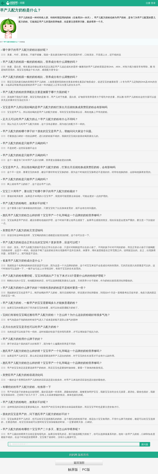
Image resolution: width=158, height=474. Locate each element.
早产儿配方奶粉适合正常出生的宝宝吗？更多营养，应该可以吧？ (41, 242)
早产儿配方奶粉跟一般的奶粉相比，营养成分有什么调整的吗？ (40, 61)
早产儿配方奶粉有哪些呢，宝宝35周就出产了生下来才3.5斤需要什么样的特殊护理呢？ (54, 275)
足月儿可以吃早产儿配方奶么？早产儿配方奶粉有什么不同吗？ (40, 119)
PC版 (86, 469)
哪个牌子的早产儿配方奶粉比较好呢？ (25, 49)
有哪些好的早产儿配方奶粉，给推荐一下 (27, 386)
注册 (148, 3)
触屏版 (73, 469)
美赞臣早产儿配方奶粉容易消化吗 (23, 374)
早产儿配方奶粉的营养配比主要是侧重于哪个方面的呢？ (36, 92)
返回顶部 (79, 462)
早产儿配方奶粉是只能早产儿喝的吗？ (25, 143)
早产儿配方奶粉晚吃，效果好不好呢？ (25, 203)
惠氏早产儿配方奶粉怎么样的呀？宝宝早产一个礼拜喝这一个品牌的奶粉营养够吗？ (52, 215)
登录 (153, 3)
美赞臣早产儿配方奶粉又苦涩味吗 (23, 230)
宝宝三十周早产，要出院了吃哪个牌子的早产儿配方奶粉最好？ (40, 191)
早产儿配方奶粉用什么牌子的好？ (23, 338)
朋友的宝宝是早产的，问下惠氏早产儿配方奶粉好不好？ (36, 414)
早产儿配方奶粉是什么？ (20, 10)
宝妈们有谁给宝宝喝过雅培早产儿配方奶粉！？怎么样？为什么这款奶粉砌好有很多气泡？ (56, 314)
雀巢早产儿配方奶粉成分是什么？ (23, 260)
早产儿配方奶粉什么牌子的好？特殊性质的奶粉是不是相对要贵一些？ (44, 287)
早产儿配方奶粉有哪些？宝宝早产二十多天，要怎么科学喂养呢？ (41, 429)
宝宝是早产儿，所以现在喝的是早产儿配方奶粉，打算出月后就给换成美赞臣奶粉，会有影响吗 (59, 167)
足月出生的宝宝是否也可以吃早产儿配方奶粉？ (31, 326)
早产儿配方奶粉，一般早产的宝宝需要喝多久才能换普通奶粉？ (40, 302)
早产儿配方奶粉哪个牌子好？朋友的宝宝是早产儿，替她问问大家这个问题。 (48, 131)
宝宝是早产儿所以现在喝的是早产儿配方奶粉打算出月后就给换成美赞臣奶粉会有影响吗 (55, 107)
